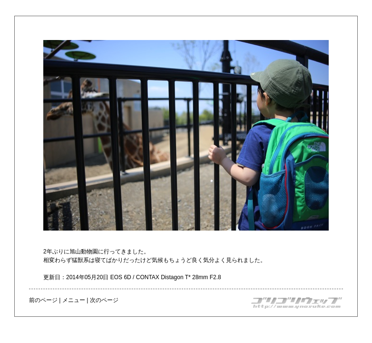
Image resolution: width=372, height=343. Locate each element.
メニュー (73, 300)
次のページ (104, 300)
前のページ (43, 300)
